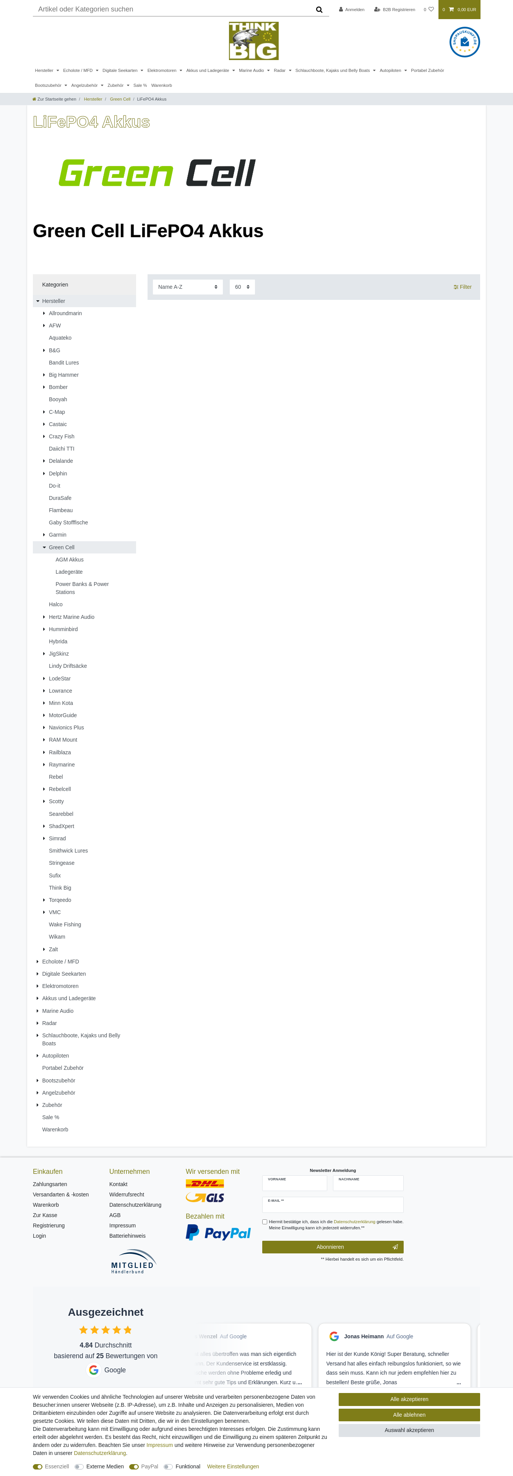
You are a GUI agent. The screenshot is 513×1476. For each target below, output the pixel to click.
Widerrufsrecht (126, 1194)
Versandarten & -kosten (61, 1194)
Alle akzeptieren (409, 1399)
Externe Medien (105, 1466)
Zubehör (116, 85)
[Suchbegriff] (171, 9)
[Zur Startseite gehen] (54, 99)
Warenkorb (161, 85)
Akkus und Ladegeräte (208, 70)
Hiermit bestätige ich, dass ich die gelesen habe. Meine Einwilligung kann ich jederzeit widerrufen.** (336, 1224)
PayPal (149, 1466)
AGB (115, 1215)
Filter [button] (463, 287)
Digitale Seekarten (120, 70)
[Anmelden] (352, 9)
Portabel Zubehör (427, 70)
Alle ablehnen (409, 1415)
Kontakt (118, 1184)
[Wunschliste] (428, 9)
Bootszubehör (49, 85)
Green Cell (120, 99)
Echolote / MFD (78, 70)
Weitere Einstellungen (233, 1466)
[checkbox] (83, 1329)
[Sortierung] (188, 287)
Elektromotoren (163, 70)
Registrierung (49, 1225)
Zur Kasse (45, 1215)
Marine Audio (252, 70)
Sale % (140, 85)
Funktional (187, 1466)
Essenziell (57, 1466)
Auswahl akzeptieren (409, 1430)
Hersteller (45, 70)
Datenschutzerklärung (135, 1205)
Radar (280, 70)
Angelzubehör (85, 85)
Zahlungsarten (50, 1184)
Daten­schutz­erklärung (100, 1453)
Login (39, 1236)
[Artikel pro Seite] (242, 287)
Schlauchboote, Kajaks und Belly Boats (333, 70)
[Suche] (319, 9)
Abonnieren (357, 1247)
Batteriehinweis (127, 1236)
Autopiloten (391, 70)
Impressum (122, 1225)
